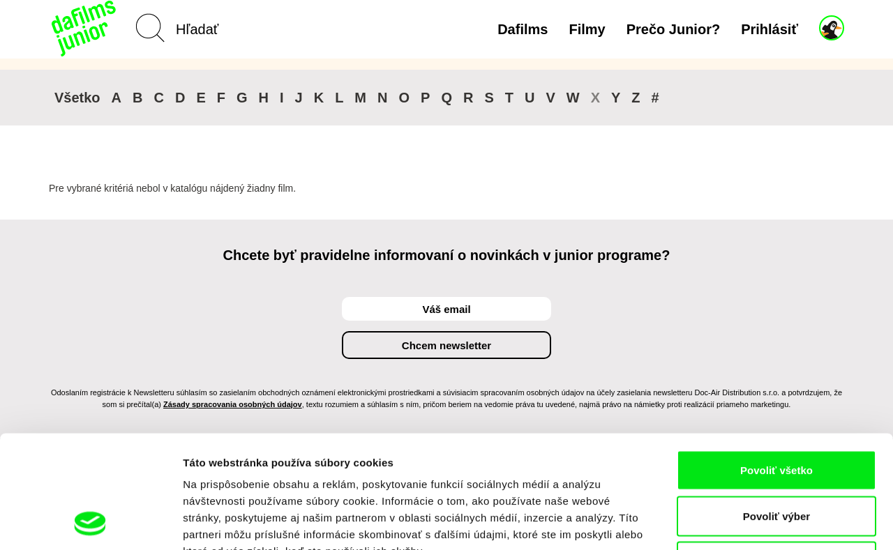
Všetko (77, 97)
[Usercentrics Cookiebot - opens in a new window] (90, 522)
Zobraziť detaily (729, 522)
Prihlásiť (769, 29)
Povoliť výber (776, 413)
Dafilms (522, 29)
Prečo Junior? (673, 29)
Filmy (587, 29)
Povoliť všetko (776, 367)
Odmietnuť (776, 458)
